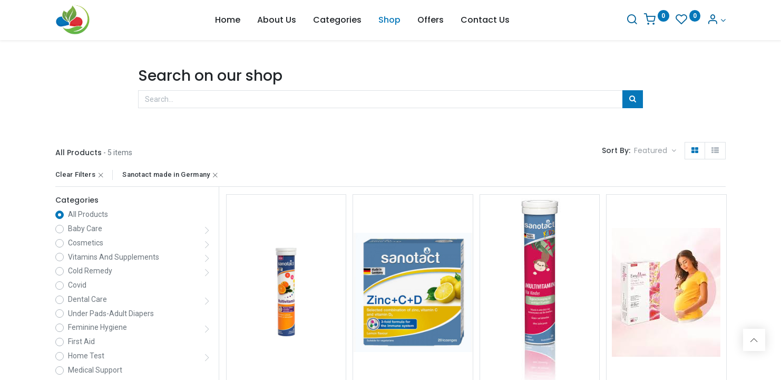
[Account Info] (716, 20)
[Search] (632, 20)
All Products (88, 214)
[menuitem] (228, 20)
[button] (655, 150)
